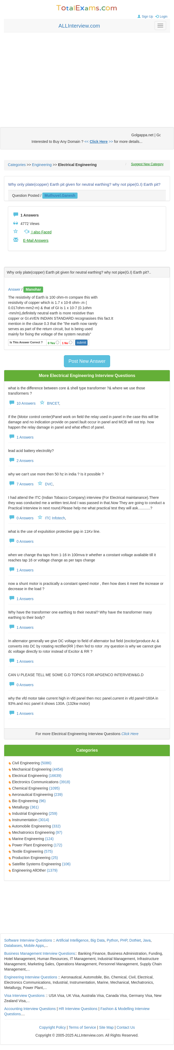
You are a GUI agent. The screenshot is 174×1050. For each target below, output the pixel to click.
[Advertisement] (87, 74)
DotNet (135, 940)
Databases (13, 945)
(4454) (57, 769)
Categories (17, 165)
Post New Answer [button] (86, 361)
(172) (58, 845)
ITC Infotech (55, 518)
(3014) (43, 820)
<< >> (98, 141)
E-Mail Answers (35, 240)
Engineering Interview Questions (30, 977)
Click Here (130, 734)
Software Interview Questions (28, 940)
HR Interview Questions (78, 1009)
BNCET (53, 403)
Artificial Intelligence (72, 940)
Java (147, 940)
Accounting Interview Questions (30, 1009)
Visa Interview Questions (24, 995)
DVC (49, 484)
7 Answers (20, 484)
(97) (59, 832)
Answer (15, 289)
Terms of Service (82, 1027)
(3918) (64, 782)
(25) (54, 858)
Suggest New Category (147, 164)
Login (160, 16)
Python (112, 940)
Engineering (42, 165)
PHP (123, 940)
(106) (66, 864)
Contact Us (126, 1027)
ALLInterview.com (79, 26)
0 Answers (20, 518)
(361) (34, 807)
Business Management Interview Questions (39, 953)
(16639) (55, 775)
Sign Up (144, 16)
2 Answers (20, 461)
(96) (42, 801)
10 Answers (21, 403)
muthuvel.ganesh (60, 195)
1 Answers (20, 437)
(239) (58, 794)
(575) (48, 851)
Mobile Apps (34, 945)
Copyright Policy (52, 1027)
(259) (53, 813)
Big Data (97, 940)
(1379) (52, 870)
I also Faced (37, 232)
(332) (56, 826)
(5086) (46, 763)
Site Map (106, 1027)
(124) (49, 839)
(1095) (54, 788)
